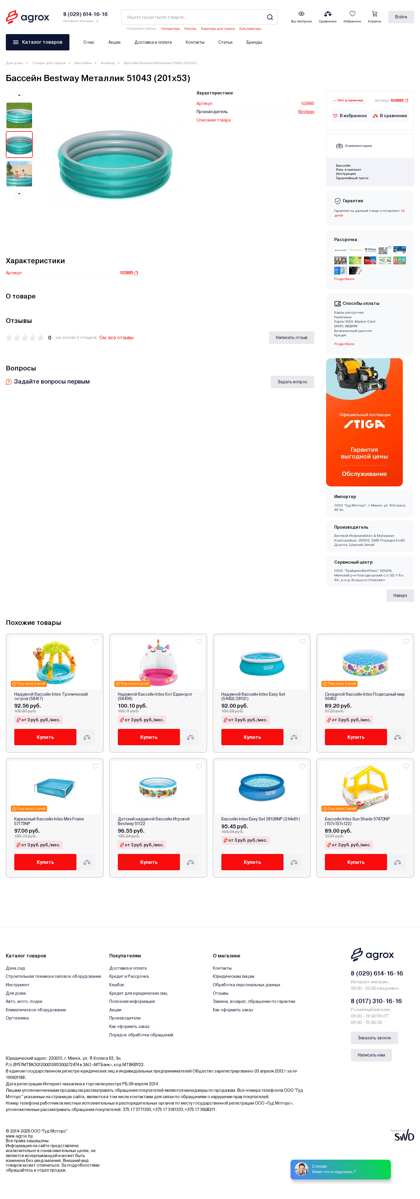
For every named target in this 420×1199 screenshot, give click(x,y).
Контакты (195, 42)
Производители (125, 1018)
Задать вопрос (292, 381)
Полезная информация (132, 1001)
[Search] (270, 17)
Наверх (400, 595)
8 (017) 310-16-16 (376, 1001)
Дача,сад (15, 968)
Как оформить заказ (129, 1026)
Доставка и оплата (153, 42)
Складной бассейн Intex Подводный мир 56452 (365, 696)
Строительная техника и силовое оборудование (53, 976)
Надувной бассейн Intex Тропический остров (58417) (51, 696)
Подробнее (344, 279)
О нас (88, 42)
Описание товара (214, 120)
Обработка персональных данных (246, 984)
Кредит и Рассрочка (129, 976)
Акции (114, 42)
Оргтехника (17, 1018)
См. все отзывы (116, 337)
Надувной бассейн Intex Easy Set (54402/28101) (253, 696)
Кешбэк (116, 984)
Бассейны (83, 63)
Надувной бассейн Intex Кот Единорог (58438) (155, 696)
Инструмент (17, 984)
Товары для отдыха (49, 63)
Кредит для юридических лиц (138, 993)
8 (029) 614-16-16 (377, 973)
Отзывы (220, 993)
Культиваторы (250, 29)
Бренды (254, 42)
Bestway (108, 63)
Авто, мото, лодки (24, 1001)
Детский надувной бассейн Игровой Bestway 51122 (154, 821)
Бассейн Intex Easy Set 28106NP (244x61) (260, 819)
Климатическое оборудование (36, 1010)
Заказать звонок (374, 1038)
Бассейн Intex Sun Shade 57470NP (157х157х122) (357, 821)
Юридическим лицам (233, 976)
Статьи (225, 42)
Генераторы (170, 29)
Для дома (14, 63)
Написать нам (371, 1055)
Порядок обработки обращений (141, 1035)
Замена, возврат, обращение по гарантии (254, 1001)
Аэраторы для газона (218, 29)
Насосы (190, 29)
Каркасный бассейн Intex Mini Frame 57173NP (49, 821)
